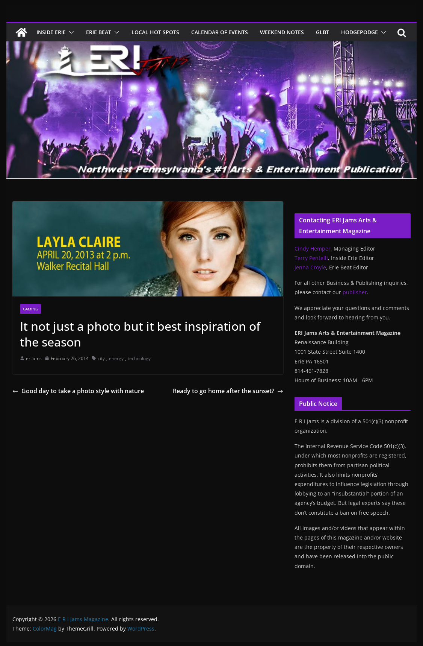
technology (139, 358)
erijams (34, 358)
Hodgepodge (359, 32)
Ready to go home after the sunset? (228, 391)
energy (116, 358)
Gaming (30, 309)
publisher (355, 292)
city (101, 358)
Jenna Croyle (310, 267)
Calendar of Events (219, 32)
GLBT (322, 32)
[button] (70, 32)
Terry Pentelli (311, 257)
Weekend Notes (282, 32)
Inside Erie (51, 32)
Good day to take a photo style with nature (78, 391)
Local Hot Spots (155, 32)
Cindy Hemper (313, 248)
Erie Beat (98, 32)
